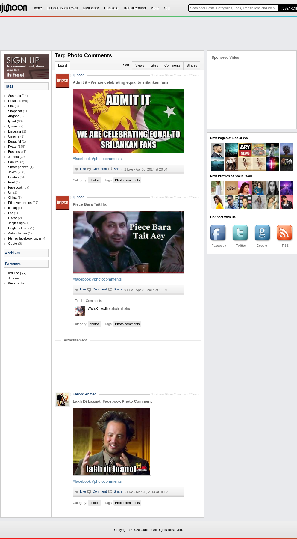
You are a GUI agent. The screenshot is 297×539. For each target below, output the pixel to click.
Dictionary (91, 8)
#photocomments (107, 158)
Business (15, 151)
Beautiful (14, 141)
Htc (10, 213)
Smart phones (18, 167)
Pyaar (12, 146)
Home (37, 8)
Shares (192, 65)
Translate (111, 8)
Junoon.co (15, 278)
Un (10, 192)
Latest (62, 65)
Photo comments (127, 180)
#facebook (82, 158)
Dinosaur (14, 131)
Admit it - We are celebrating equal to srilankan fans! (121, 82)
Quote (12, 243)
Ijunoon (78, 75)
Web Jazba (16, 283)
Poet (11, 182)
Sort (126, 65)
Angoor (13, 116)
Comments (172, 65)
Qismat (13, 126)
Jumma (13, 157)
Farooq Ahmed (84, 394)
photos (94, 180)
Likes (154, 65)
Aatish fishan (17, 233)
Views (139, 65)
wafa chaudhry (99, 308)
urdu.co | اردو (17, 273)
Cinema (13, 136)
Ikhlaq (12, 208)
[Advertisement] (77, 29)
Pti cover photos (20, 202)
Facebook (15, 187)
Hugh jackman (18, 228)
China (12, 197)
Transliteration (134, 8)
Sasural (13, 162)
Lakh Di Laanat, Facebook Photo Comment (112, 401)
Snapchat (15, 111)
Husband (14, 101)
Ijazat (12, 121)
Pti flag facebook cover (24, 238)
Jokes (12, 172)
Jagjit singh (16, 223)
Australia (14, 95)
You (166, 8)
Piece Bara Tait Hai (90, 204)
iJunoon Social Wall (62, 8)
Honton (13, 177)
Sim (11, 106)
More (155, 8)
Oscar (12, 218)
